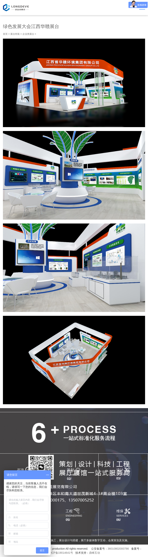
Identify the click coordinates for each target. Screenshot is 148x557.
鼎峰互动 (94, 552)
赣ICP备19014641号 (60, 552)
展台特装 (15, 34)
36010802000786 (118, 548)
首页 (5, 34)
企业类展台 (28, 34)
